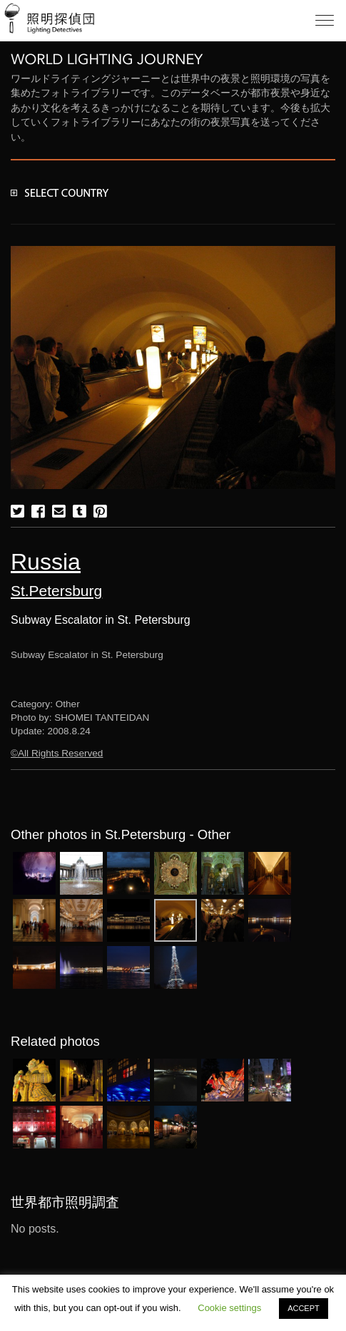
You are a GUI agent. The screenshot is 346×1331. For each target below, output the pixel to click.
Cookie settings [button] (229, 1307)
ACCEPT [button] (304, 1308)
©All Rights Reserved (57, 753)
